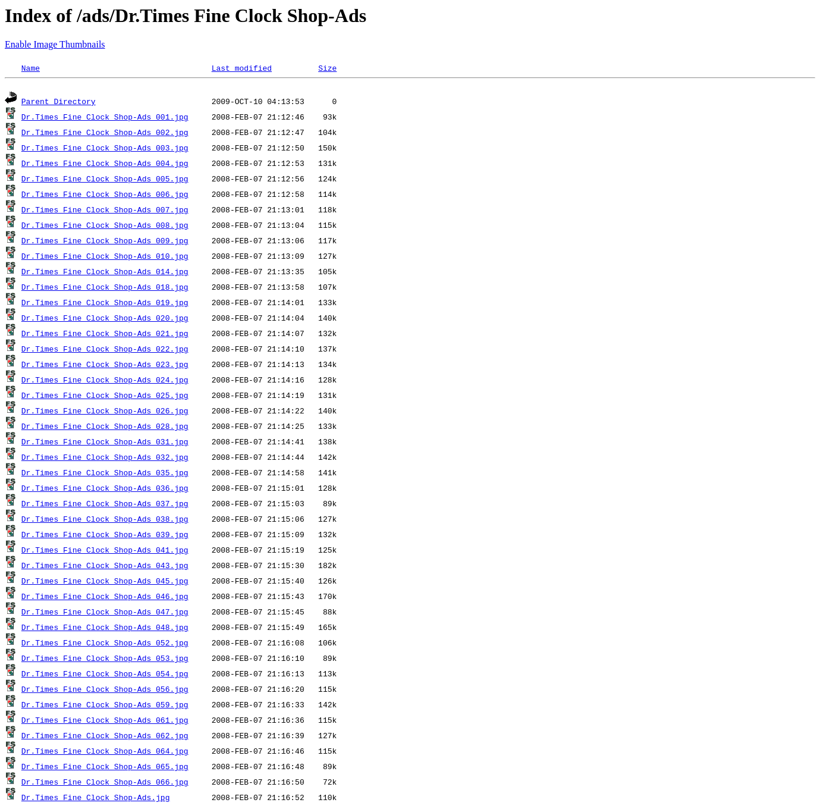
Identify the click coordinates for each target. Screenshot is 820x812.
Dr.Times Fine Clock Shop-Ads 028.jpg (104, 427)
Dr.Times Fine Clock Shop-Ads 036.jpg (104, 489)
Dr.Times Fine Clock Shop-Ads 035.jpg (104, 474)
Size (327, 67)
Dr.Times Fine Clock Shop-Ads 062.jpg (104, 737)
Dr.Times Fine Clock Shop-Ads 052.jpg (104, 644)
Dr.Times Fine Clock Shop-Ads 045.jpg (104, 582)
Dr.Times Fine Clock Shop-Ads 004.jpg (104, 164)
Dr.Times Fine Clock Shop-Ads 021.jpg (104, 335)
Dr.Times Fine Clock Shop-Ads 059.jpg (104, 706)
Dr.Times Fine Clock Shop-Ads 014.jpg (104, 273)
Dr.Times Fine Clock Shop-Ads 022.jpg (104, 350)
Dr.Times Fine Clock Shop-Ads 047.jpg (104, 613)
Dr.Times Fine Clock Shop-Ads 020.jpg (104, 319)
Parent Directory (58, 103)
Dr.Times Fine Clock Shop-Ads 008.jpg (104, 226)
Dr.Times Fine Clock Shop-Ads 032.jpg (104, 458)
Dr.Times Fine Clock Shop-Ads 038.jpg (104, 520)
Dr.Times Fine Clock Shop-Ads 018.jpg (104, 288)
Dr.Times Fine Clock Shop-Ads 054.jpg (104, 675)
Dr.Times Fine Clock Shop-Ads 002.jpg (104, 133)
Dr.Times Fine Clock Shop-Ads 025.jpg (104, 396)
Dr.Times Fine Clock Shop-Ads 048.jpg (104, 628)
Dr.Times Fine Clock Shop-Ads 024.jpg (104, 381)
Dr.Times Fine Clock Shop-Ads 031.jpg (104, 443)
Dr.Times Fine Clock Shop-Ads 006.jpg (104, 195)
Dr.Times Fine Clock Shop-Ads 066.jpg (104, 783)
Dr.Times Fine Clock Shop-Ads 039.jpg (104, 536)
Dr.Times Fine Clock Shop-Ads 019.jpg (104, 304)
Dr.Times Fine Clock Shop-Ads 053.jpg (104, 659)
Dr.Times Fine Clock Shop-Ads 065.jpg (104, 768)
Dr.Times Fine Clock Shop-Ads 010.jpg (104, 257)
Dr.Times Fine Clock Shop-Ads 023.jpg (104, 365)
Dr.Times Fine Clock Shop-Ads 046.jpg (104, 597)
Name (30, 67)
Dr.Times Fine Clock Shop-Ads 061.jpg (104, 721)
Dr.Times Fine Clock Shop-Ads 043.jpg (104, 567)
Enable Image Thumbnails (55, 44)
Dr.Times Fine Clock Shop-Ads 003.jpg (104, 149)
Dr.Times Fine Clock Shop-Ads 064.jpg (104, 752)
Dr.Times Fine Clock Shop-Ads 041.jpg (104, 551)
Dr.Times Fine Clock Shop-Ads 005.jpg (104, 180)
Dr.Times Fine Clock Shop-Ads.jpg (95, 799)
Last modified (242, 67)
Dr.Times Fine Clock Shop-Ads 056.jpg (104, 690)
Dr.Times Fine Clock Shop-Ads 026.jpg (104, 412)
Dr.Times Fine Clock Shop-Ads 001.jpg (104, 118)
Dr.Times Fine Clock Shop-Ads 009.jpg (104, 242)
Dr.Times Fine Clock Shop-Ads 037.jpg (104, 505)
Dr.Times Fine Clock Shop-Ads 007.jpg (104, 211)
